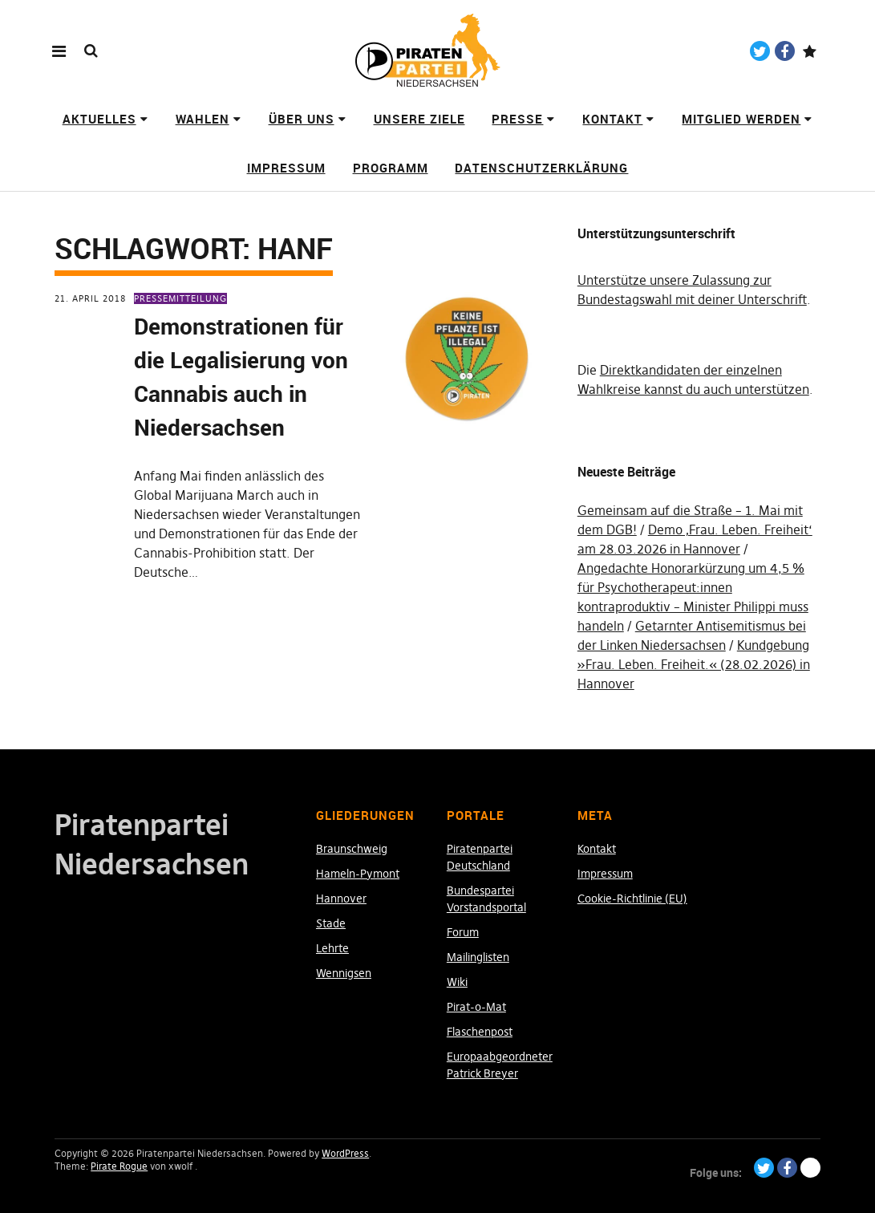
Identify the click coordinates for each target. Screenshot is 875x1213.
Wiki (457, 982)
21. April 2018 (90, 298)
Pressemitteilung (180, 298)
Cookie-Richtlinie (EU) (632, 898)
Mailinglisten (478, 957)
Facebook (785, 51)
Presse (517, 119)
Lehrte (332, 948)
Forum (463, 932)
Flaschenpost (479, 1031)
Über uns (301, 119)
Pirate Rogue (119, 1166)
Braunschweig (351, 849)
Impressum (286, 168)
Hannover (341, 898)
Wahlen (202, 119)
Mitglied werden (741, 119)
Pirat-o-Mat (476, 1007)
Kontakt (612, 119)
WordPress (345, 1153)
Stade (331, 923)
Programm (390, 168)
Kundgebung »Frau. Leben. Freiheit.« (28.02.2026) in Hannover (693, 664)
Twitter (760, 51)
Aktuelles (99, 119)
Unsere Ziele (419, 119)
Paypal (810, 51)
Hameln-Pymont (357, 873)
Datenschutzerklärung (541, 168)
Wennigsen (343, 973)
